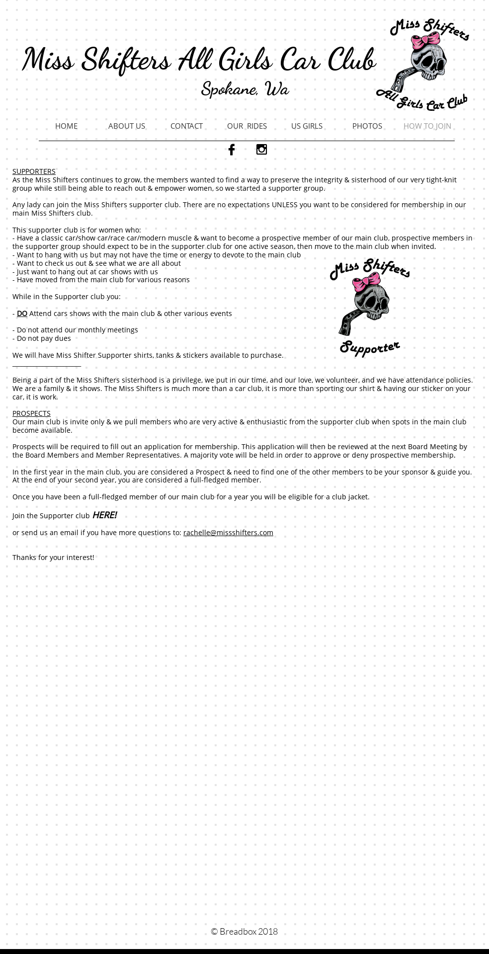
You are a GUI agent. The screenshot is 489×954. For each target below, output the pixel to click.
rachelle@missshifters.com (228, 532)
